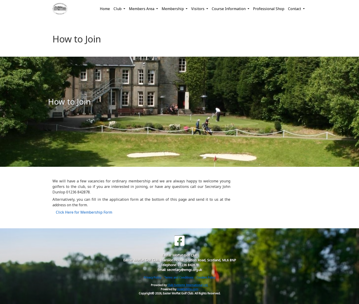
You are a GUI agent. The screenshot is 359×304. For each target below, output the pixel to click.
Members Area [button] (142, 8)
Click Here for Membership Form (84, 212)
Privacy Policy (152, 277)
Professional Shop (268, 8)
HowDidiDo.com (187, 289)
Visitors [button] (198, 8)
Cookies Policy (205, 277)
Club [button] (118, 8)
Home (105, 8)
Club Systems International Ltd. (187, 285)
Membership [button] (173, 8)
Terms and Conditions (178, 277)
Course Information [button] (229, 8)
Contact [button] (295, 8)
